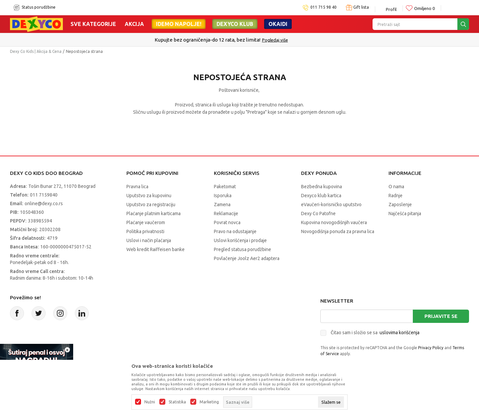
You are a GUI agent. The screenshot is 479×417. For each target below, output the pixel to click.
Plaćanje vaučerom (145, 222)
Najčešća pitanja (405, 213)
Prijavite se (440, 316)
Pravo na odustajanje (235, 231)
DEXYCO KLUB (235, 24)
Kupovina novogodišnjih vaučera (334, 222)
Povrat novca (227, 222)
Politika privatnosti (145, 231)
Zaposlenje (400, 204)
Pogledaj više (293, 40)
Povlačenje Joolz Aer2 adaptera (246, 258)
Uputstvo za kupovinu (148, 195)
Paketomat (225, 186)
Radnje (395, 195)
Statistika (177, 402)
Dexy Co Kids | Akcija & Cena (36, 51)
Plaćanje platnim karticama (153, 213)
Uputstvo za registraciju (150, 204)
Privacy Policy (430, 348)
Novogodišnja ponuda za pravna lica (337, 231)
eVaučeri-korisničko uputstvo (331, 204)
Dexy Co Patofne (318, 213)
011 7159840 (44, 195)
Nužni (149, 402)
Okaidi (277, 24)
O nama (396, 186)
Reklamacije (226, 213)
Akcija (134, 24)
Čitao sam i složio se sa (375, 332)
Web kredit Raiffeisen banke (155, 249)
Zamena (222, 204)
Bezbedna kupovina (321, 186)
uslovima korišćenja (399, 332)
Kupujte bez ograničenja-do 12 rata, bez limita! (226, 40)
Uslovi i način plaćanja (148, 240)
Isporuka (223, 195)
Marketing (209, 402)
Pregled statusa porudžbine (242, 249)
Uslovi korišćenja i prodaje (240, 240)
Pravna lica (137, 186)
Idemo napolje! (178, 24)
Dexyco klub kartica (321, 195)
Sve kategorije (93, 24)
